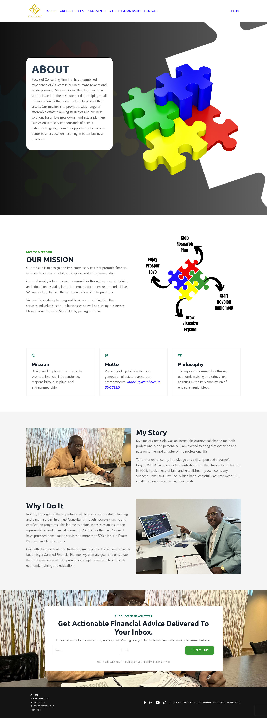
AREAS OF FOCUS (72, 11)
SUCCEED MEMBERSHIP (125, 11)
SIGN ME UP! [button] (200, 650)
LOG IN (234, 11)
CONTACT (151, 11)
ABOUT (52, 11)
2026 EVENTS (96, 11)
